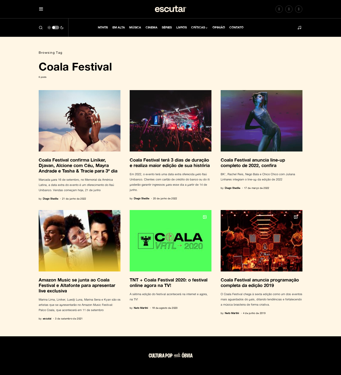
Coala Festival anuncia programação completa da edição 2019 (260, 282)
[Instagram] (279, 9)
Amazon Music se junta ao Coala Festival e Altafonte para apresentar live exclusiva (77, 285)
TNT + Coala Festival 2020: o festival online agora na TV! (168, 282)
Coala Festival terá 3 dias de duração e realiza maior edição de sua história (170, 162)
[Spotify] (289, 9)
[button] (41, 9)
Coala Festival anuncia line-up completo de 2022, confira (253, 162)
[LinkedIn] (298, 9)
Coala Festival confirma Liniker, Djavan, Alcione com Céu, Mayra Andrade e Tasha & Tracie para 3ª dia (78, 165)
